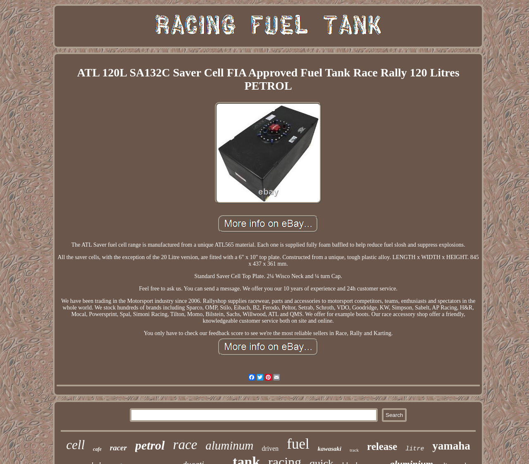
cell (75, 445)
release (382, 446)
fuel (298, 444)
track (354, 449)
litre (414, 448)
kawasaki (330, 448)
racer (118, 447)
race (185, 444)
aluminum (229, 445)
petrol (150, 445)
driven (270, 448)
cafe (97, 449)
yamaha (451, 446)
